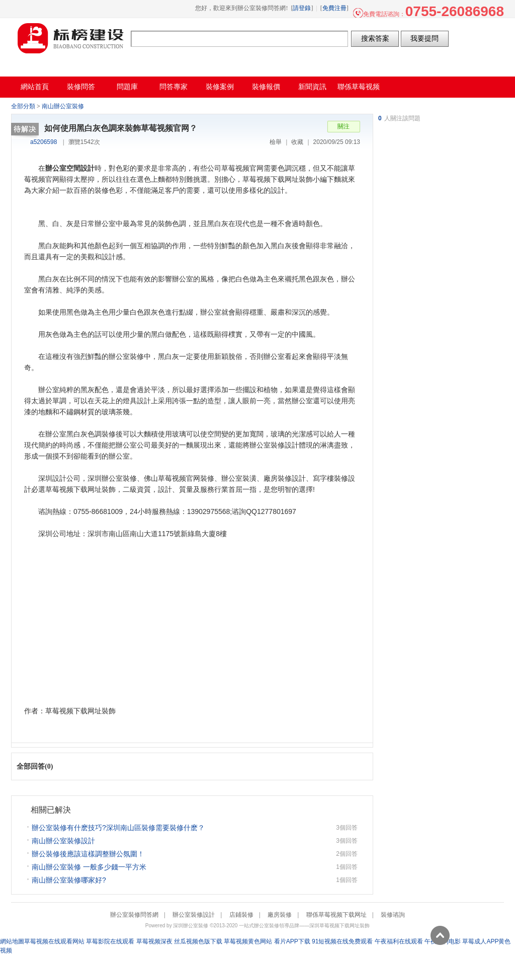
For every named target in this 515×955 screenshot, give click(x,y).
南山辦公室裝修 (63, 106)
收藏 (297, 141)
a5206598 (43, 141)
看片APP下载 (292, 941)
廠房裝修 (280, 914)
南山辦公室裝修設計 (63, 841)
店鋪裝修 (241, 914)
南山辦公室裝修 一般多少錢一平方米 (89, 867)
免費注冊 (334, 8)
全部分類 (23, 106)
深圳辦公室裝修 (190, 925)
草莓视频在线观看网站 (54, 941)
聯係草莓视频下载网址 (336, 914)
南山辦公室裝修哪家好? (69, 880)
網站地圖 (12, 941)
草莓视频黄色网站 (248, 941)
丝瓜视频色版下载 (198, 941)
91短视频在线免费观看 (342, 941)
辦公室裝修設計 (194, 914)
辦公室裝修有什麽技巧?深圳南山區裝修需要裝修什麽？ (118, 828)
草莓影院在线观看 (110, 941)
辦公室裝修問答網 (71, 38)
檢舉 (276, 141)
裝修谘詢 (393, 914)
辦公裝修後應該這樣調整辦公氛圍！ (88, 854)
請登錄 (302, 8)
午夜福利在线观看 (399, 941)
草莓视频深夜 (154, 941)
